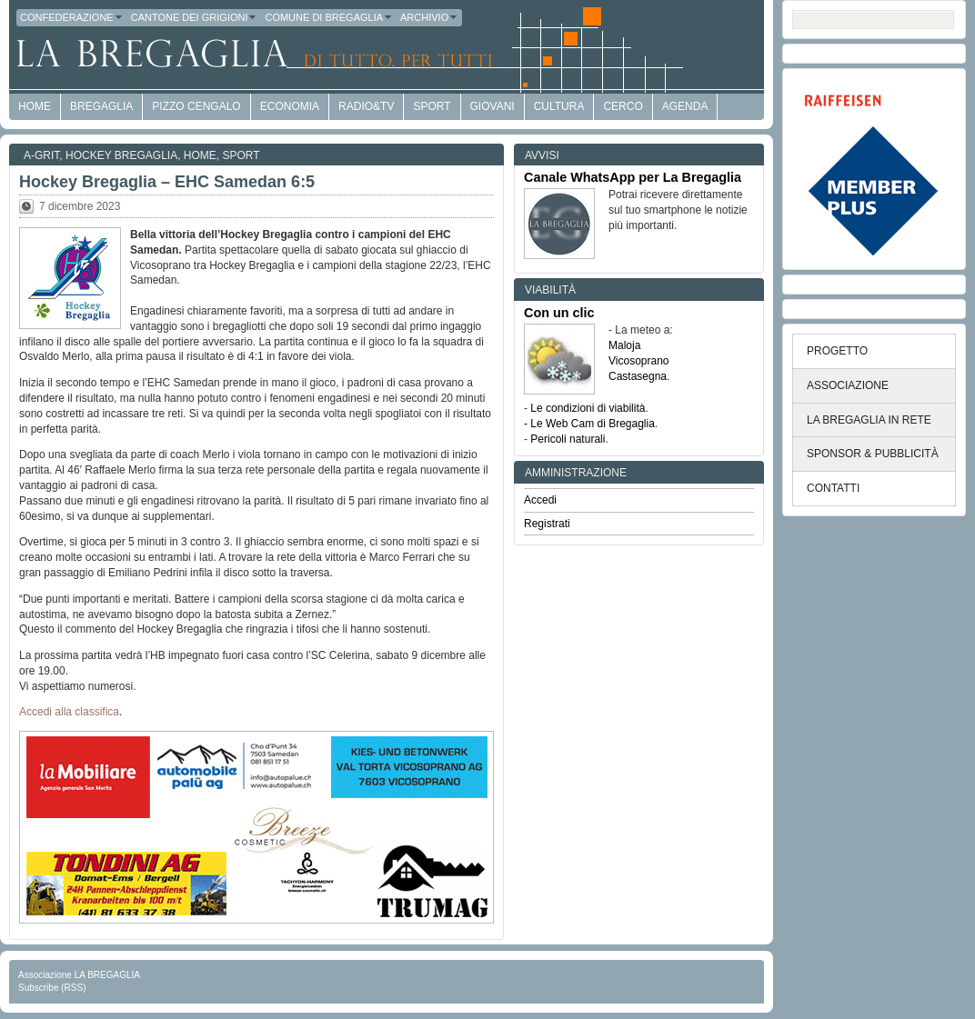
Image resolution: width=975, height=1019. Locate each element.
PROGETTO (837, 351)
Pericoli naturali (567, 439)
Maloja (624, 345)
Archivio (429, 17)
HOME (34, 106)
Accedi (540, 500)
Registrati (547, 523)
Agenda (685, 106)
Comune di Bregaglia (329, 17)
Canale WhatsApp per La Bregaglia (632, 177)
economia (289, 106)
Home (200, 155)
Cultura (559, 106)
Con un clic (559, 312)
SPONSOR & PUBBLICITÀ (873, 453)
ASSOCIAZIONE (848, 385)
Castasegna (637, 376)
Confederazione (72, 17)
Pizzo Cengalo (196, 106)
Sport (431, 106)
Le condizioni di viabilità (587, 408)
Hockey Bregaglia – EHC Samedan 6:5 (167, 182)
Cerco (622, 106)
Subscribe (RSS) (51, 988)
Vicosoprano (638, 361)
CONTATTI (833, 488)
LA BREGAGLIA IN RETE (869, 420)
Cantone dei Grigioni (194, 17)
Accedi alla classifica (69, 711)
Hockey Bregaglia (121, 155)
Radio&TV (366, 106)
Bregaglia (101, 106)
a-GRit (41, 155)
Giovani (492, 106)
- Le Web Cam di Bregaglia (589, 423)
